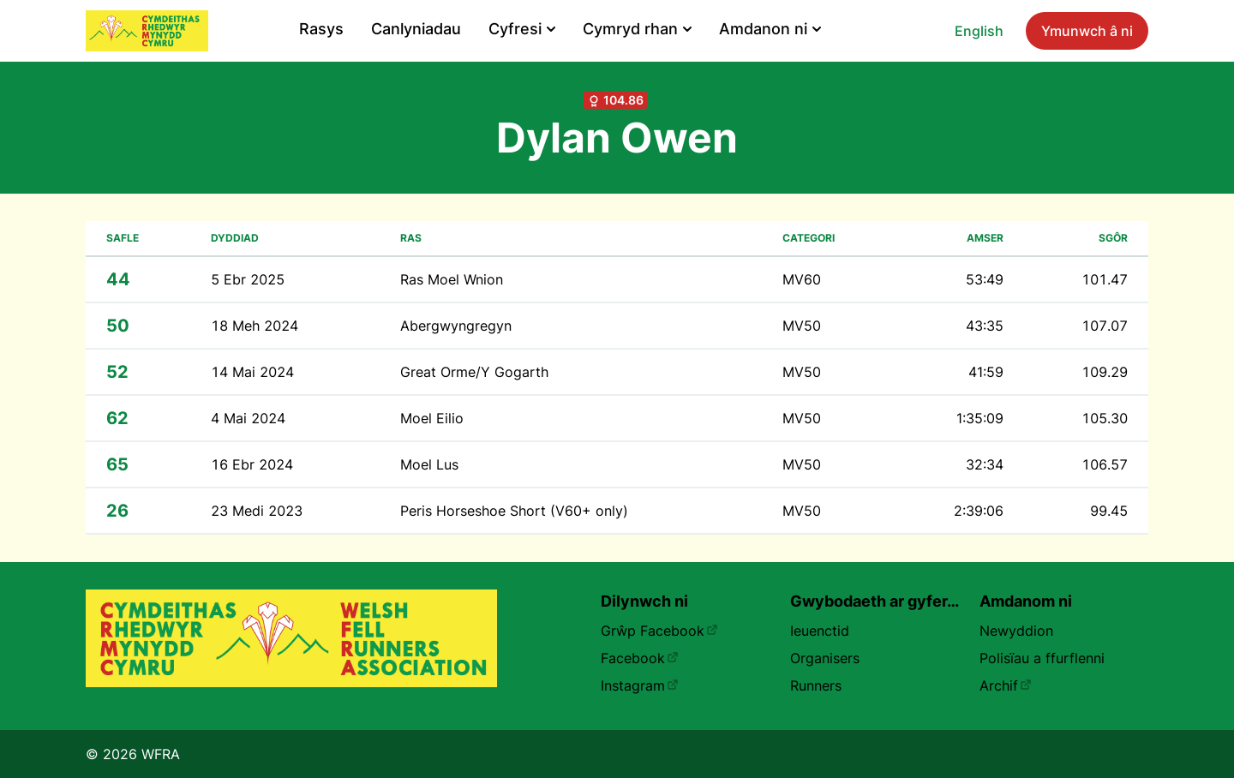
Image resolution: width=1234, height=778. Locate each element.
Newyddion (1016, 630)
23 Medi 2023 (257, 510)
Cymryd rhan (637, 29)
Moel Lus (429, 464)
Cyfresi (521, 29)
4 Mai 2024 (248, 418)
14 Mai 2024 (252, 371)
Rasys (321, 29)
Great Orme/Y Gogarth (474, 371)
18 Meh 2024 (254, 325)
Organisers (825, 658)
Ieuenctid (819, 630)
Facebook (640, 658)
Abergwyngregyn (456, 325)
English (979, 30)
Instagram (640, 685)
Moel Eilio (432, 418)
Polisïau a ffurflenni (1042, 658)
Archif (1005, 685)
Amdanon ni (770, 29)
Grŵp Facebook (659, 630)
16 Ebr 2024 (252, 464)
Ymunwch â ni (1087, 30)
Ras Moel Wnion (451, 279)
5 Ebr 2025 (248, 279)
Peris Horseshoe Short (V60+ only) (514, 510)
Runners (816, 685)
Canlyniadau (416, 29)
